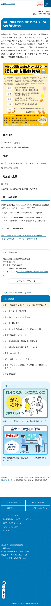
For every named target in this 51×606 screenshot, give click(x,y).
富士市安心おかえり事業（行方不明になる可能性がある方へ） (26, 366)
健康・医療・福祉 (26, 477)
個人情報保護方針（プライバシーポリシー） (18, 519)
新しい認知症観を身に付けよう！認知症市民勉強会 (25, 305)
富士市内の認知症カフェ (15, 353)
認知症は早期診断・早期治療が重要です (21, 341)
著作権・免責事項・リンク (12, 523)
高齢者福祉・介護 (41, 477)
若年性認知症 (10, 374)
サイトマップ (7, 530)
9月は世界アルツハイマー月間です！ (20, 359)
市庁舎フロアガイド (39, 502)
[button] (40, 3)
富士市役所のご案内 (14, 502)
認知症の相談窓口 (12, 323)
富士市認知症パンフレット (15, 335)
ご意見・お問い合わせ (40, 508)
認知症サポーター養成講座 (15, 311)
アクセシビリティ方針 (10, 527)
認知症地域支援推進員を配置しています (21, 347)
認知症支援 (9, 299)
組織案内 (10, 508)
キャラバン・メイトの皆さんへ (17, 317)
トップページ (14, 477)
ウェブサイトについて (10, 515)
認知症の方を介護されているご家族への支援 (23, 329)
